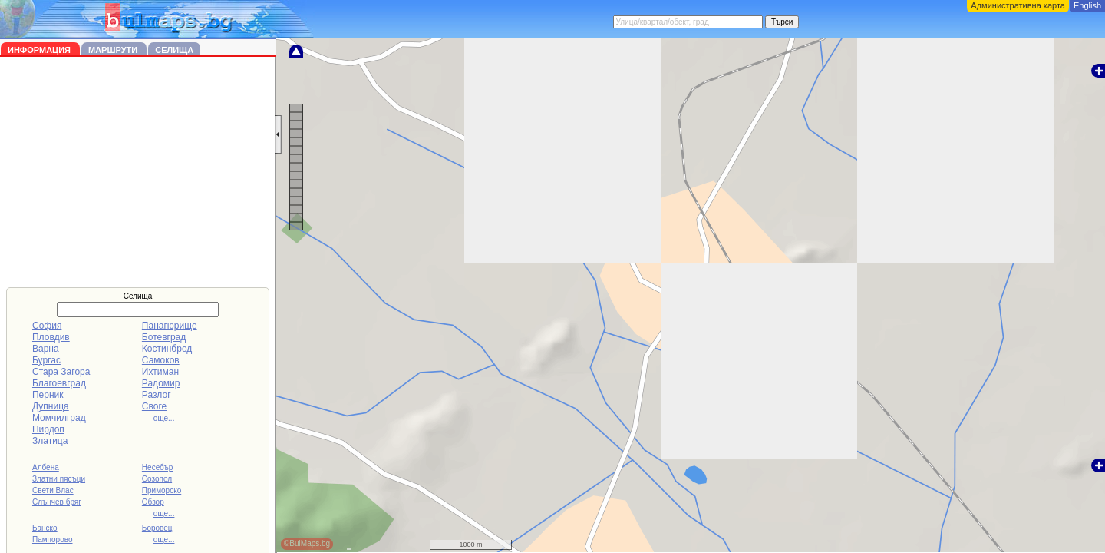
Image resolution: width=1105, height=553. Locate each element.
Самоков (161, 360)
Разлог (156, 394)
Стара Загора (61, 371)
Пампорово (52, 539)
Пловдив (51, 337)
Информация (40, 50)
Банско (45, 528)
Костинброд (167, 348)
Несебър (157, 467)
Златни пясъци (58, 479)
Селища (174, 50)
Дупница (50, 406)
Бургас (46, 360)
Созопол (157, 479)
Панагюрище (169, 325)
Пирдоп (48, 429)
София (46, 325)
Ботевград (164, 337)
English (1087, 5)
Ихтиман (160, 371)
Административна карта (1018, 5)
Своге (154, 406)
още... (164, 418)
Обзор (153, 502)
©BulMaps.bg (307, 543)
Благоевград (59, 383)
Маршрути (114, 50)
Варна (45, 348)
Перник (48, 394)
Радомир (161, 383)
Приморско (161, 490)
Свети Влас (53, 490)
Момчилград (59, 417)
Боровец (157, 528)
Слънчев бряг (56, 502)
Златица (50, 440)
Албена (45, 467)
